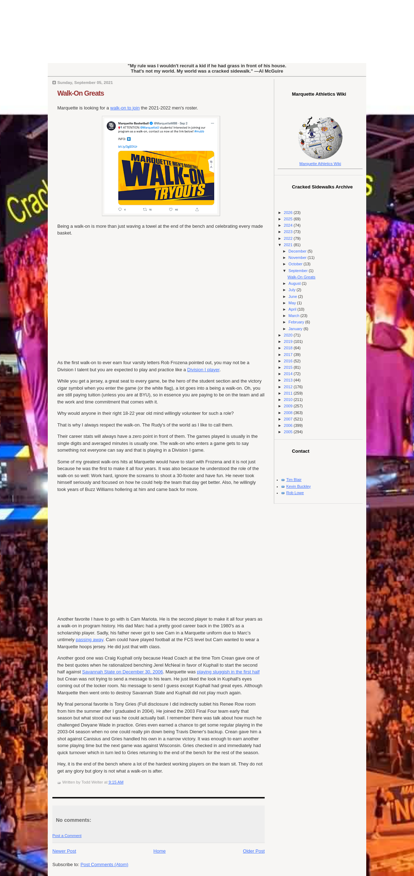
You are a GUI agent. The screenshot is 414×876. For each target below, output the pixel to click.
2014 (289, 374)
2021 (289, 245)
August (294, 283)
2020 (289, 335)
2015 (289, 367)
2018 (289, 348)
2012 (289, 387)
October (295, 264)
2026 (289, 212)
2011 (289, 393)
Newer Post (64, 851)
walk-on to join (125, 108)
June (293, 296)
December (297, 251)
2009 (289, 406)
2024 (289, 225)
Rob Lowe (295, 493)
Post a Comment (66, 835)
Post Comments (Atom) (104, 864)
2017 (289, 354)
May (292, 303)
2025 (289, 219)
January (295, 329)
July (292, 290)
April (292, 309)
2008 (289, 413)
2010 (289, 399)
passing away (89, 639)
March (294, 315)
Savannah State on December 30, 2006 (122, 671)
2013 (289, 380)
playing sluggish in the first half (228, 671)
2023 (289, 232)
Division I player (203, 369)
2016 (289, 361)
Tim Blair (293, 479)
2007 (289, 419)
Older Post (254, 851)
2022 (289, 238)
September (298, 271)
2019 (289, 341)
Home (160, 851)
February (296, 322)
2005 (289, 432)
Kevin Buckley (298, 486)
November (297, 257)
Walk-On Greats (80, 93)
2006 (289, 425)
